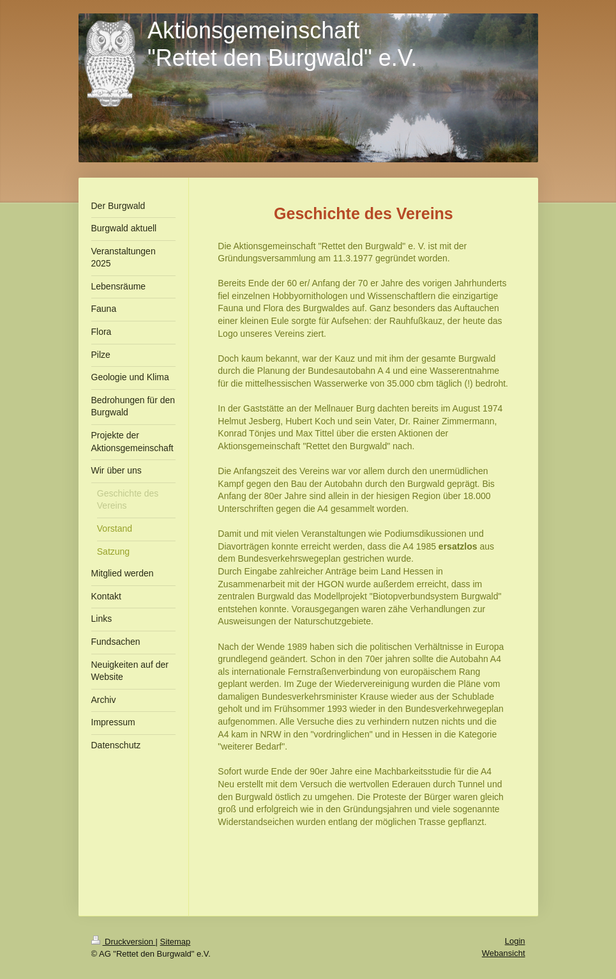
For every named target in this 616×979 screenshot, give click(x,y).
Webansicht (503, 953)
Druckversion (123, 941)
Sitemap (175, 941)
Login (515, 941)
